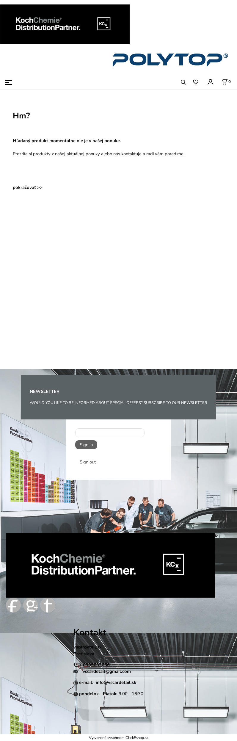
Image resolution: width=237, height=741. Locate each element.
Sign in (86, 445)
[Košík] (226, 82)
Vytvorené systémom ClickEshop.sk (118, 737)
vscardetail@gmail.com (107, 671)
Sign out (88, 462)
